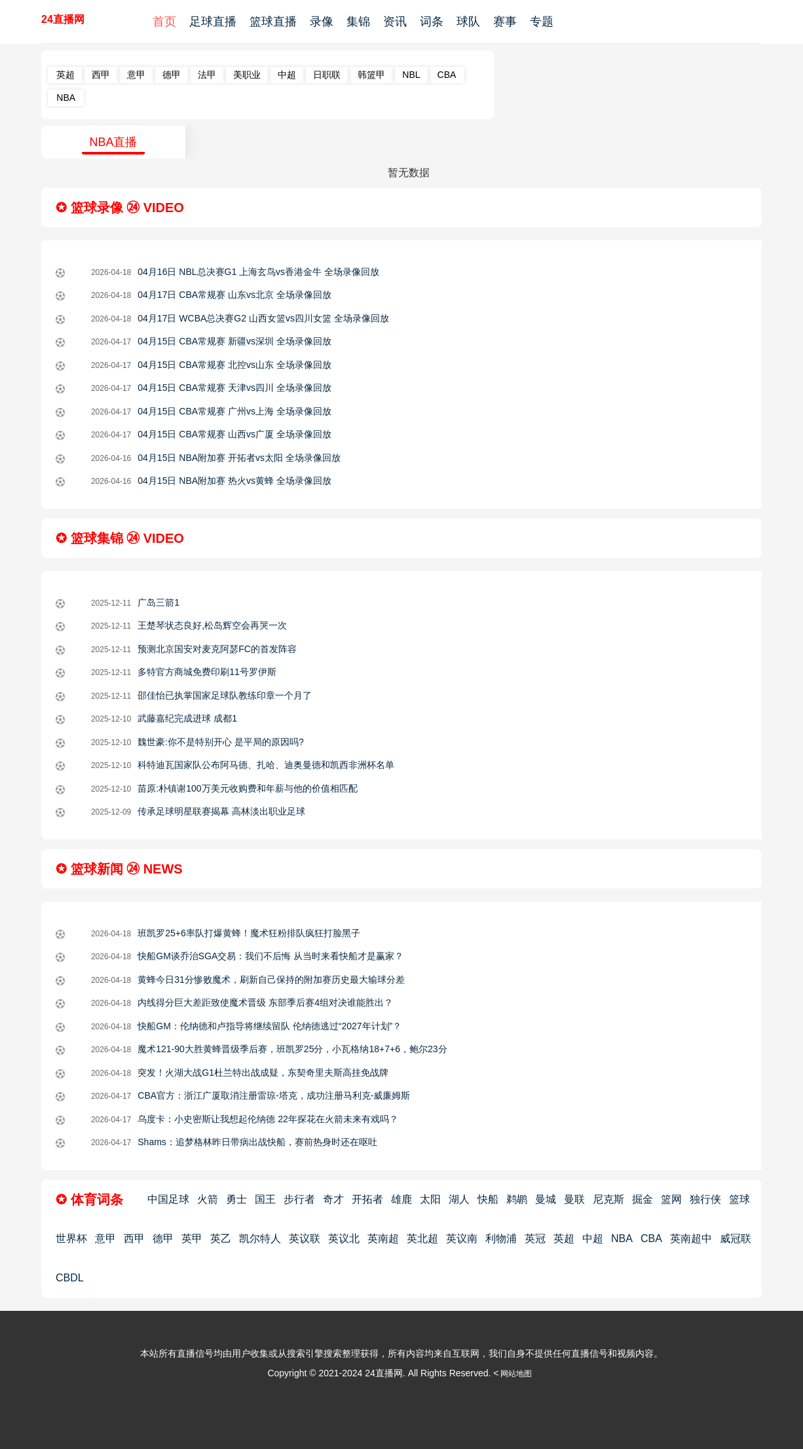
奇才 (333, 1199)
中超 (287, 74)
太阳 (430, 1199)
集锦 (358, 21)
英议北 (344, 1238)
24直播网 (62, 19)
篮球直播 (273, 21)
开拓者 (367, 1199)
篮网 (671, 1199)
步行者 (299, 1199)
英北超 (422, 1238)
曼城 (545, 1199)
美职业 (247, 74)
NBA (65, 97)
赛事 (505, 21)
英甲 (191, 1238)
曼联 (574, 1199)
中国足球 (168, 1199)
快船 (487, 1199)
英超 (65, 74)
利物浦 (501, 1238)
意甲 (136, 74)
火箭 (207, 1199)
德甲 (171, 74)
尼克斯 (608, 1199)
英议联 (304, 1238)
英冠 (535, 1238)
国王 (265, 1199)
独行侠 (705, 1199)
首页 (164, 21)
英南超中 (691, 1238)
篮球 (739, 1199)
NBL (411, 74)
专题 (541, 21)
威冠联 (735, 1238)
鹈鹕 (516, 1199)
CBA (447, 74)
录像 (321, 21)
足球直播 (212, 21)
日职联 (327, 74)
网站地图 (516, 1373)
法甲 (207, 74)
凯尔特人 (260, 1238)
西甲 (101, 74)
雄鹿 (401, 1199)
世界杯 (71, 1238)
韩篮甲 (371, 74)
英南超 (383, 1238)
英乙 (220, 1238)
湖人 (459, 1199)
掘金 (642, 1199)
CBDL (70, 1277)
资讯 (395, 21)
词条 (431, 21)
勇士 (236, 1199)
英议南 (461, 1238)
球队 (468, 21)
